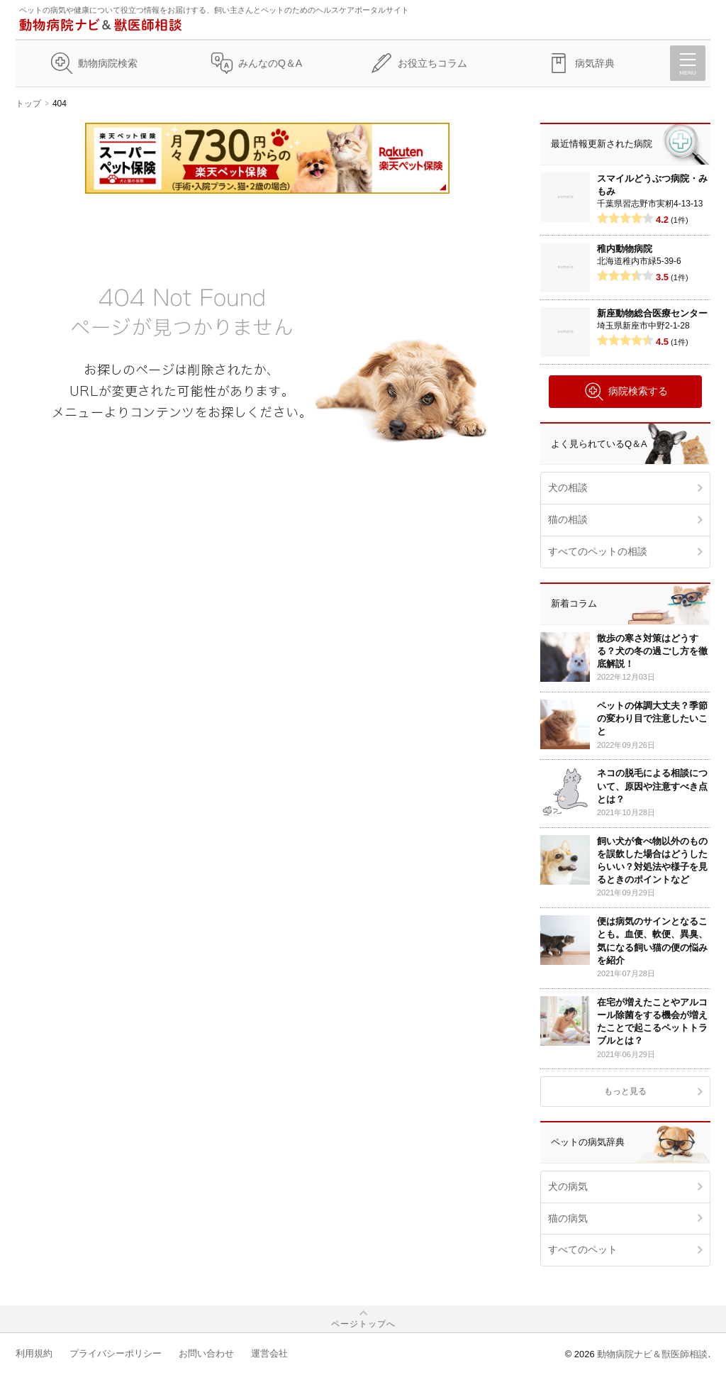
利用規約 (34, 1353)
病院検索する (625, 391)
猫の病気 (568, 1218)
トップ (28, 104)
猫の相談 (568, 519)
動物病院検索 (108, 63)
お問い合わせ (206, 1353)
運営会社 (269, 1353)
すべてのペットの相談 (597, 551)
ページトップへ (363, 1324)
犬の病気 (568, 1186)
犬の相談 (568, 487)
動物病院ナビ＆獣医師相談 (652, 1354)
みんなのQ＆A (270, 63)
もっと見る (625, 1091)
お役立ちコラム (432, 63)
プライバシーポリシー (115, 1353)
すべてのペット (583, 1249)
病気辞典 (595, 63)
